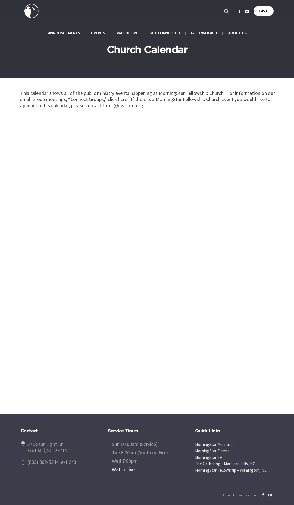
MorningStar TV (208, 457)
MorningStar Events (212, 450)
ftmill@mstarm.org (123, 105)
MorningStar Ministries (215, 444)
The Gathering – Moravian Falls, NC (225, 463)
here (122, 99)
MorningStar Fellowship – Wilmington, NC (231, 470)
